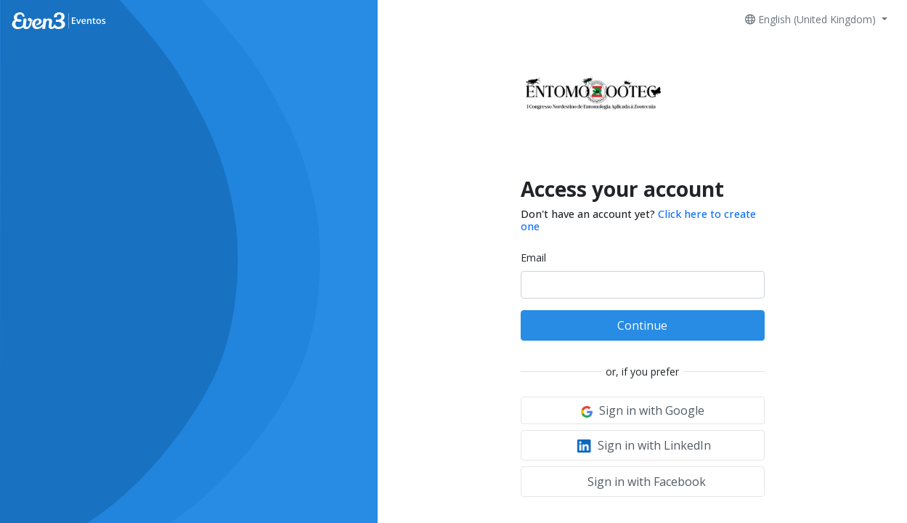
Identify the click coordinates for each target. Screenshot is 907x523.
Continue (642, 325)
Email (533, 257)
